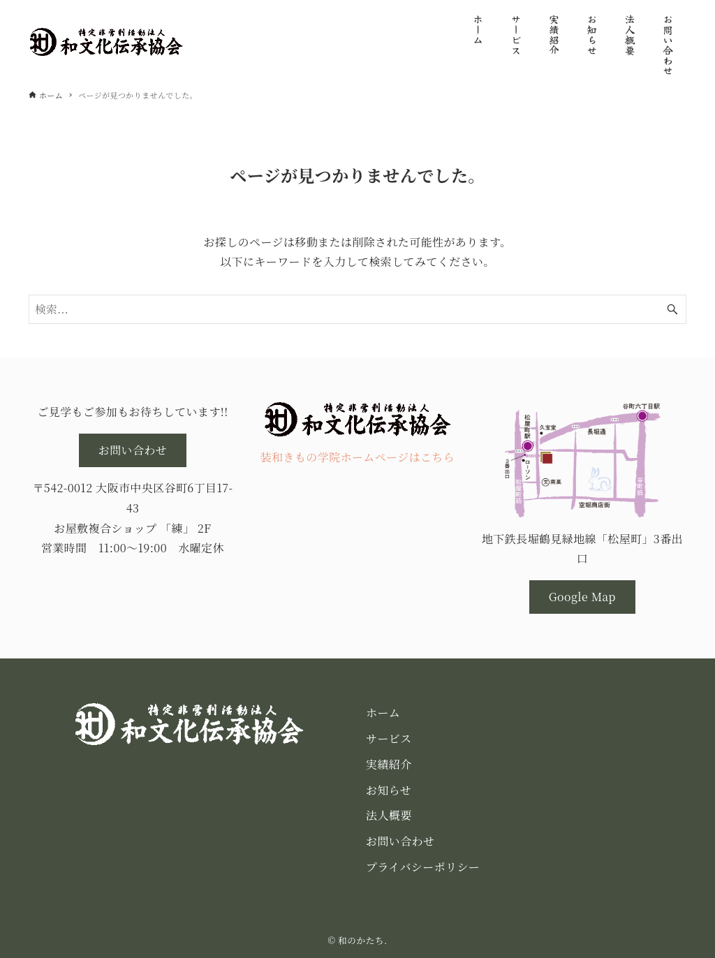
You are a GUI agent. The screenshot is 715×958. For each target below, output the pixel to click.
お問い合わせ (400, 841)
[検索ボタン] (672, 309)
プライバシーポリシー (423, 867)
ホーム (383, 713)
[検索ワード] (357, 309)
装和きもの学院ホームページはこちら (357, 457)
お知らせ (388, 790)
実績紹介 (389, 764)
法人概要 (389, 815)
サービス (389, 738)
